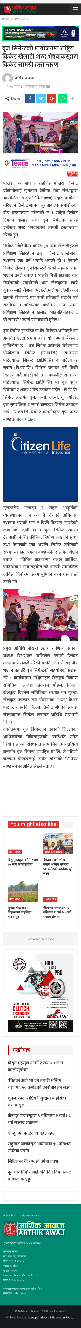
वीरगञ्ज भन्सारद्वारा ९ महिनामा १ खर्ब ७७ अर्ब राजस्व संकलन (39, 1119)
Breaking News (53, 851)
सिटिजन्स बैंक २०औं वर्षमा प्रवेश (33, 1161)
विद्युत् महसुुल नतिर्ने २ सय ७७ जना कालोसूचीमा (35, 1066)
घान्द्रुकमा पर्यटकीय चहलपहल (31, 1133)
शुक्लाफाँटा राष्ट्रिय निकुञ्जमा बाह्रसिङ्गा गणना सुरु (37, 1102)
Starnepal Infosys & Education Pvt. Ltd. (51, 1317)
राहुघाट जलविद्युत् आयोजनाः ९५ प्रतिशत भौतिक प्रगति (39, 1147)
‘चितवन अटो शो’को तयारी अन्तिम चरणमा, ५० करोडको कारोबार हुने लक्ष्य (39, 1084)
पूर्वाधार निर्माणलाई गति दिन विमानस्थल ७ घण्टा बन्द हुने (39, 1176)
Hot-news (15, 851)
